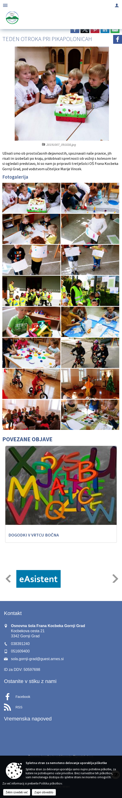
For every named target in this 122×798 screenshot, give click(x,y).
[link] (75, 29)
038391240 (20, 644)
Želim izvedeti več (17, 792)
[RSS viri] (61, 706)
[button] (7, 578)
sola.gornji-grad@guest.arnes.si (37, 659)
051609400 (20, 651)
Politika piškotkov (50, 783)
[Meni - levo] (5, 5)
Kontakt (13, 613)
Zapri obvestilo (43, 792)
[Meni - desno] (117, 5)
